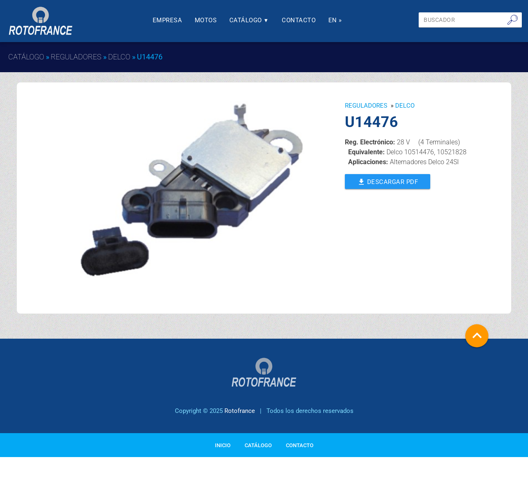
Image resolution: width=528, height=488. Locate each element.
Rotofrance (239, 411)
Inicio (223, 445)
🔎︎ (512, 20)
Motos (206, 20)
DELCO (119, 56)
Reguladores (76, 56)
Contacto (299, 20)
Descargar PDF (387, 181)
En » (335, 20)
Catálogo (249, 20)
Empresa (167, 20)
